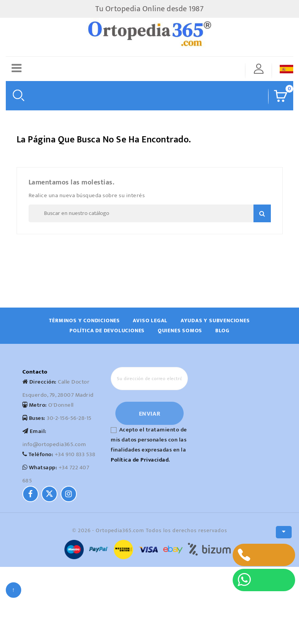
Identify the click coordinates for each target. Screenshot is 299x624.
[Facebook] (30, 494)
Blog (222, 330)
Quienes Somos (180, 330)
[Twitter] (49, 494)
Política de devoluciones (107, 330)
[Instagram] (68, 494)
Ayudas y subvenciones (215, 320)
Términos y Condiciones (84, 320)
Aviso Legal (150, 320)
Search (262, 213)
